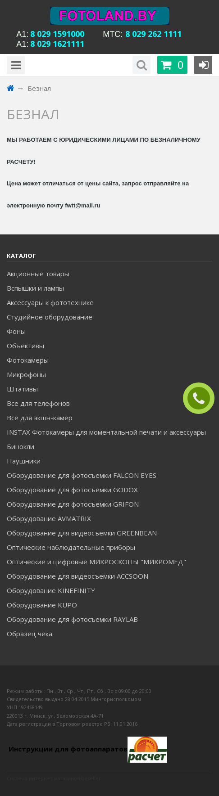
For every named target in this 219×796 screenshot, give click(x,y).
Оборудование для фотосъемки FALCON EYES (81, 475)
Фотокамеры (28, 359)
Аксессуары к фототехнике (50, 302)
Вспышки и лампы (35, 287)
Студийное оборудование (49, 316)
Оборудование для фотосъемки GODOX (72, 489)
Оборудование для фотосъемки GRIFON (73, 503)
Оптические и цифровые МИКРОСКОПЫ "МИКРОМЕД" (96, 561)
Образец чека (29, 633)
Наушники (24, 460)
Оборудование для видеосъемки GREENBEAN (82, 532)
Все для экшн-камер (40, 417)
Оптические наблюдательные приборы (71, 547)
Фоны (16, 331)
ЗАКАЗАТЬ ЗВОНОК (202, 398)
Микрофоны (26, 374)
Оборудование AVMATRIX (49, 518)
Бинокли (20, 446)
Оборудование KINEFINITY (51, 590)
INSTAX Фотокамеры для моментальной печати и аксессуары (106, 431)
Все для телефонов (38, 403)
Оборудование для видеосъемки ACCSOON (77, 575)
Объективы (25, 345)
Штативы (22, 388)
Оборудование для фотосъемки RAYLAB (72, 619)
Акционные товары (38, 273)
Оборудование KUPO (42, 604)
